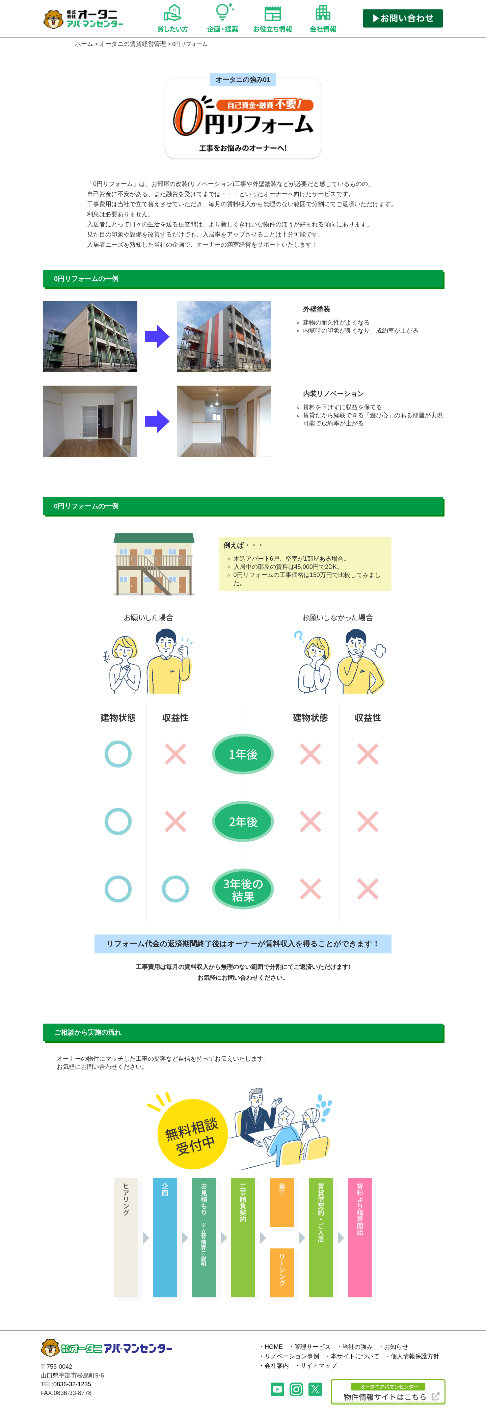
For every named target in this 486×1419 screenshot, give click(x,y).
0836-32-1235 (72, 1384)
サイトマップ (318, 1365)
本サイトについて (355, 1356)
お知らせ (396, 1346)
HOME (274, 1346)
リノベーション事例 (292, 1356)
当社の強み (357, 1346)
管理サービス (312, 1346)
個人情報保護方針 (415, 1356)
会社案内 (277, 1365)
